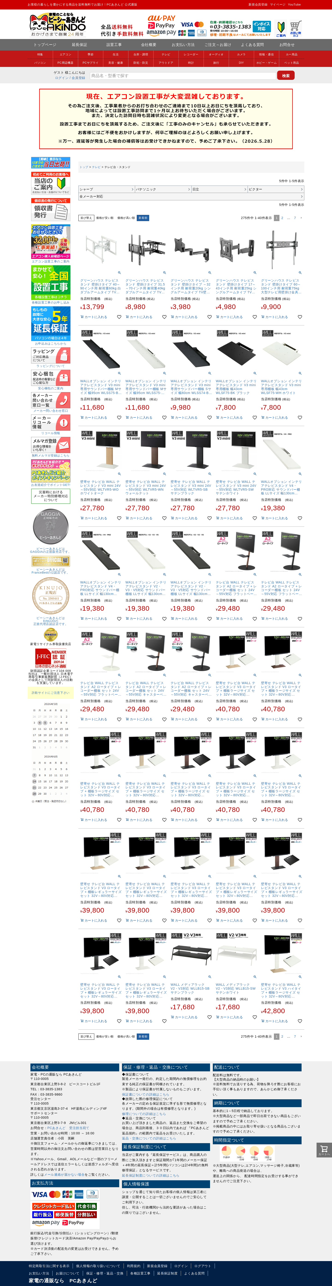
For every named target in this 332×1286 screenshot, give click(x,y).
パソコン (40, 62)
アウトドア (166, 62)
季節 (90, 54)
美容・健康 (115, 62)
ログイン (62, 78)
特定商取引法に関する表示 (49, 1266)
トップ (84, 167)
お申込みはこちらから (51, 342)
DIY (241, 62)
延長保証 (79, 45)
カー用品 (292, 54)
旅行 (216, 62)
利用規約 (134, 1266)
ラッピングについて (50, 364)
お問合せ (287, 45)
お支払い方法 (183, 45)
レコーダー (191, 54)
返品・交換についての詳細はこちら (149, 1138)
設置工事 (114, 45)
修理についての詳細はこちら (144, 1114)
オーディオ (216, 54)
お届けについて (68, 1273)
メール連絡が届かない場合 (64, 1174)
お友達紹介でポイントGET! (50, 483)
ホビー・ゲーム (266, 62)
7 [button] (295, 218)
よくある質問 (252, 45)
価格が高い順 (126, 217)
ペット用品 (291, 62)
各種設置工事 (140, 1273)
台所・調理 (140, 54)
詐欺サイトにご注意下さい (51, 692)
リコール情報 (50, 431)
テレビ (166, 54)
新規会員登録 (258, 4)
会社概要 (149, 45)
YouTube (294, 4)
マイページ (278, 4)
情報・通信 (266, 54)
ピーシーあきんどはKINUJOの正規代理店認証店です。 (50, 619)
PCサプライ (91, 62)
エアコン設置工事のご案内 (50, 260)
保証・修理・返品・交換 (105, 1273)
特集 (40, 54)
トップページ (44, 45)
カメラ (241, 54)
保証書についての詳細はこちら (145, 1094)
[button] (301, 218)
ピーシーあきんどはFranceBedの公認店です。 (50, 569)
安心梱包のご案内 (50, 387)
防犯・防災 (140, 62)
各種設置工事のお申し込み (51, 301)
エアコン (65, 54)
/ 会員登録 (77, 78)
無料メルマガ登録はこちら (50, 454)
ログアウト (202, 1266)
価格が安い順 (105, 217)
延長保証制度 (167, 1273)
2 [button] (282, 218)
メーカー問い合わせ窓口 (50, 409)
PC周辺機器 (66, 62)
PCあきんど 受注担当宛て (68, 1128)
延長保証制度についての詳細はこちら (151, 1175)
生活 (116, 54)
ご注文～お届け (218, 45)
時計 (191, 62)
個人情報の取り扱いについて (98, 1266)
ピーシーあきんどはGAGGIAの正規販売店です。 (50, 548)
